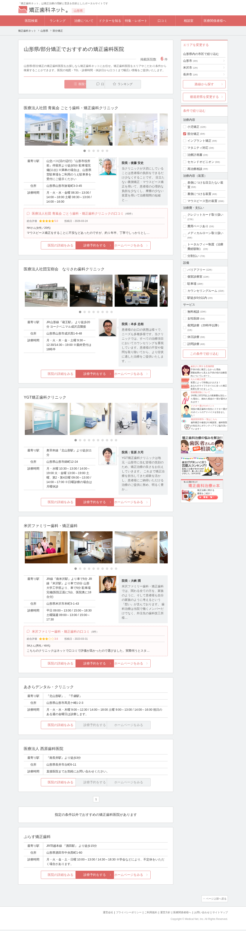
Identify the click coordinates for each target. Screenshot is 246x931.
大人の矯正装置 (198, 379)
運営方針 (160, 914)
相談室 (188, 20)
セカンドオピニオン (200, 162)
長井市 (190, 74)
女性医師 (193, 318)
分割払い (193, 256)
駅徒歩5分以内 (197, 297)
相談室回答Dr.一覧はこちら (204, 419)
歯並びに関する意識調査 (202, 366)
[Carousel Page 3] (93, 151)
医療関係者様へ (215, 20)
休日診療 (193, 337)
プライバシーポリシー (122, 914)
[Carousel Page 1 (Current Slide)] (84, 151)
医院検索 (31, 20)
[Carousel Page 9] (111, 441)
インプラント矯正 (199, 140)
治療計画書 (194, 154)
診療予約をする (95, 246)
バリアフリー (196, 269)
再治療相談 (194, 169)
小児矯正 (193, 126)
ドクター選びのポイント (202, 406)
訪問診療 (193, 344)
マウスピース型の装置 (202, 201)
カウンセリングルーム (202, 290)
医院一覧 (53, 84)
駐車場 (191, 283)
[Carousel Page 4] (98, 151)
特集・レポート (136, 20)
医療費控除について (200, 392)
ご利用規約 (145, 914)
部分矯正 (193, 134)
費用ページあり (197, 226)
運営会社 (99, 914)
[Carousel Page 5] (102, 151)
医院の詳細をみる (48, 246)
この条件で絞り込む (204, 353)
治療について (83, 20)
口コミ (162, 20)
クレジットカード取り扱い (205, 214)
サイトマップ (219, 914)
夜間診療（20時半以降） (204, 325)
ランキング (58, 20)
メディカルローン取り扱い (205, 233)
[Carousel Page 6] (107, 151)
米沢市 (190, 67)
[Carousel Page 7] (107, 313)
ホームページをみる (143, 246)
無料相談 (193, 311)
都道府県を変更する (204, 97)
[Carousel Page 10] (116, 441)
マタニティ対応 (197, 147)
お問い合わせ (200, 914)
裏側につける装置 (199, 194)
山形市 (190, 60)
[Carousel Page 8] (111, 313)
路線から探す (204, 84)
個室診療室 (194, 276)
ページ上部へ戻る (215, 900)
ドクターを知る (110, 20)
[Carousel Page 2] (89, 151)
